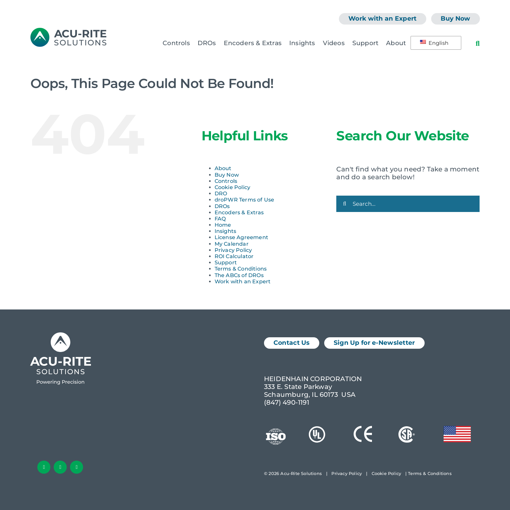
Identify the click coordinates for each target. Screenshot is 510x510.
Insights (226, 231)
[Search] (344, 204)
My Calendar (232, 244)
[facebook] (43, 467)
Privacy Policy (233, 250)
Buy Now (227, 175)
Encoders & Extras (239, 212)
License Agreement (241, 237)
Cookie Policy (233, 187)
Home (223, 225)
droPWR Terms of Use (244, 200)
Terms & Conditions (241, 269)
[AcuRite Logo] (68, 31)
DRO (221, 193)
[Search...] (408, 204)
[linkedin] (60, 467)
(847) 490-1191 (286, 402)
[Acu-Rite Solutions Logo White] (60, 336)
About (223, 168)
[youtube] (76, 467)
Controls (226, 181)
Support (226, 262)
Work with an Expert (243, 281)
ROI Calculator (234, 256)
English (434, 43)
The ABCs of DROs (239, 275)
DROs (222, 206)
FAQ (220, 219)
